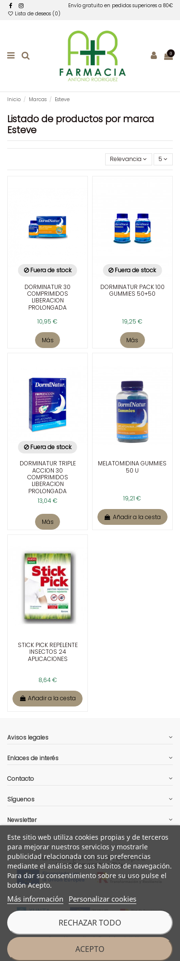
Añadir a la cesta (132, 517)
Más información (35, 898)
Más (48, 340)
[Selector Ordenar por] (128, 159)
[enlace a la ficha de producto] (47, 254)
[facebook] (10, 5)
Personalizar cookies (102, 898)
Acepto (90, 949)
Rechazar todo (90, 922)
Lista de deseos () (33, 13)
